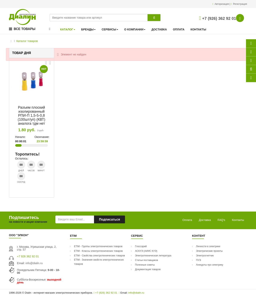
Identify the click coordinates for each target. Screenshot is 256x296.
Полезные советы (145, 264)
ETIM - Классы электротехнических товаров (98, 251)
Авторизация (222, 4)
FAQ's (221, 220)
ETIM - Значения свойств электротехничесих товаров (99, 261)
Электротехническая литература (153, 255)
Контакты (238, 220)
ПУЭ (198, 260)
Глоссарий (141, 246)
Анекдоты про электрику (209, 264)
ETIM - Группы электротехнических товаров (98, 246)
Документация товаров (148, 269)
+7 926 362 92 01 (28, 256)
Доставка (205, 220)
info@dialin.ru (34, 263)
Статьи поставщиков (146, 260)
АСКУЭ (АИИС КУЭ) (146, 251)
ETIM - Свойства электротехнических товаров (99, 255)
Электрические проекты (209, 251)
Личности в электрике (208, 246)
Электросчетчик (205, 255)
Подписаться (109, 219)
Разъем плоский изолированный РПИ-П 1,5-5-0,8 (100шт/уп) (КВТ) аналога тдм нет (31, 115)
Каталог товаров (27, 41)
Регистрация (240, 4)
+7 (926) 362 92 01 (217, 18)
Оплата (187, 220)
